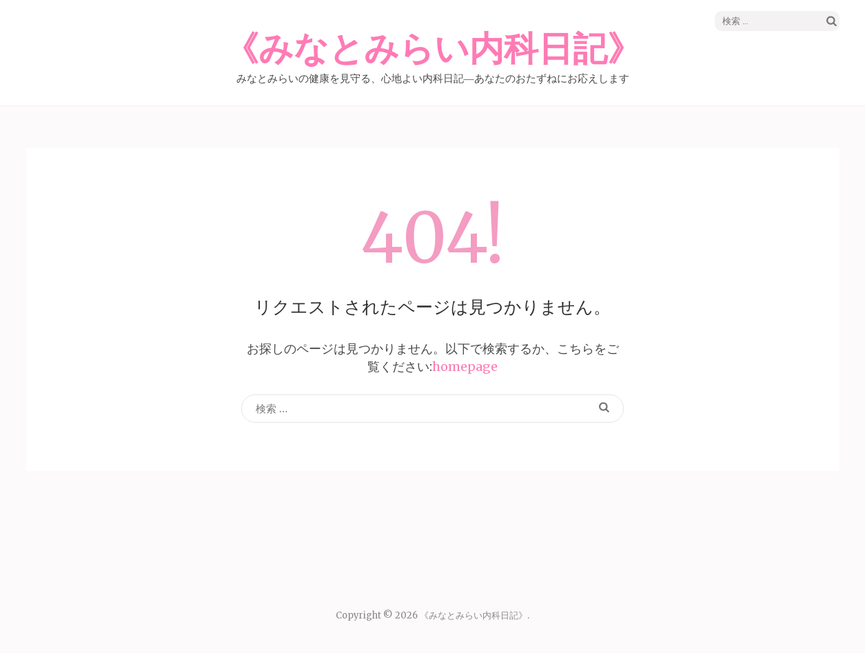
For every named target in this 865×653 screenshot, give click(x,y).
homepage (465, 366)
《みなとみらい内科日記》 (433, 49)
